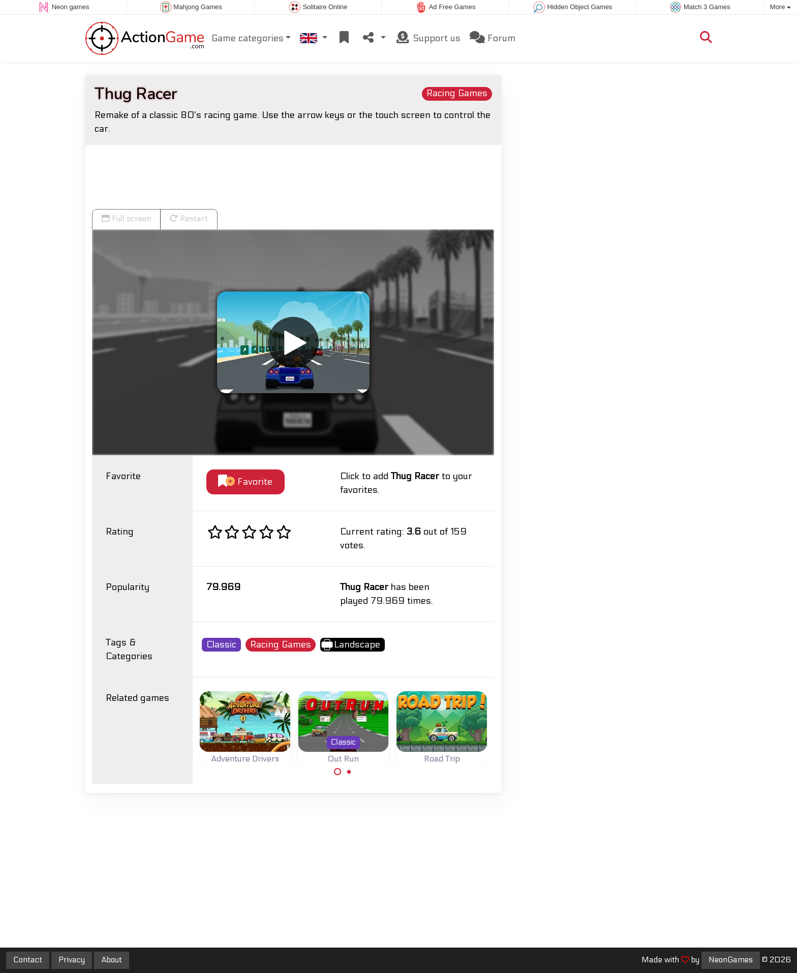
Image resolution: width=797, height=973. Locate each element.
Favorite (245, 481)
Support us (428, 38)
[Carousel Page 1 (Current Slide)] (337, 771)
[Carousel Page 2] (349, 771)
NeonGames (731, 959)
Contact (27, 959)
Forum (492, 38)
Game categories (247, 38)
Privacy (71, 959)
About (111, 959)
